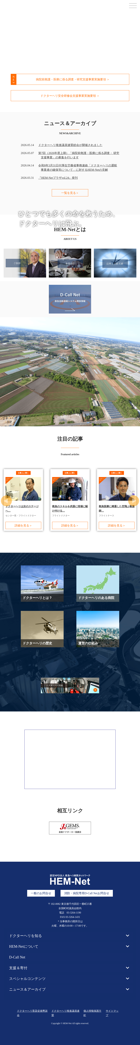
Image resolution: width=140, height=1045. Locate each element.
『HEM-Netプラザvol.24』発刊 (58, 177)
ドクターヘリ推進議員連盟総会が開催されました (70, 145)
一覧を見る (70, 192)
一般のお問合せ (41, 887)
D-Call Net (17, 951)
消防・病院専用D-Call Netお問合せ (86, 887)
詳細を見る (23, 525)
